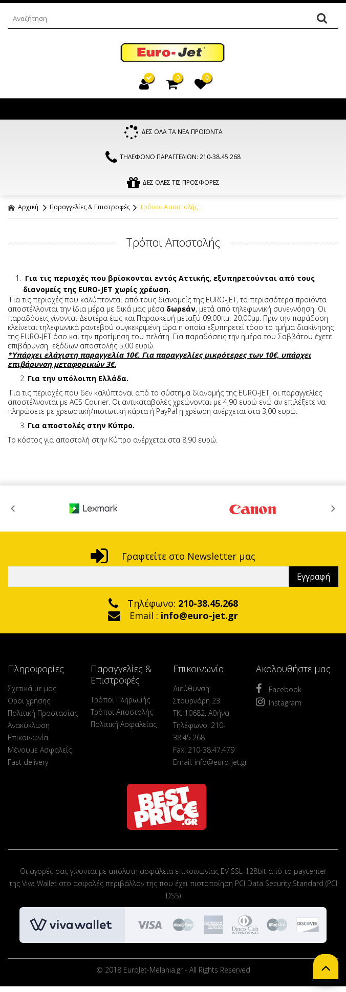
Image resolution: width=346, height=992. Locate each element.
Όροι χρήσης (29, 702)
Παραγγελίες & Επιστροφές (90, 208)
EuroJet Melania (173, 53)
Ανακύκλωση (29, 726)
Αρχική (23, 208)
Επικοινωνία (28, 738)
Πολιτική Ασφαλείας (124, 725)
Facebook (278, 690)
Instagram (278, 703)
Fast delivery (28, 763)
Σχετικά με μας (32, 689)
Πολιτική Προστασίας (43, 714)
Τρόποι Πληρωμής (120, 701)
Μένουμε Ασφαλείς (40, 751)
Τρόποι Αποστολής (169, 208)
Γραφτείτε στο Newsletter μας (173, 557)
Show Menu (18, 109)
